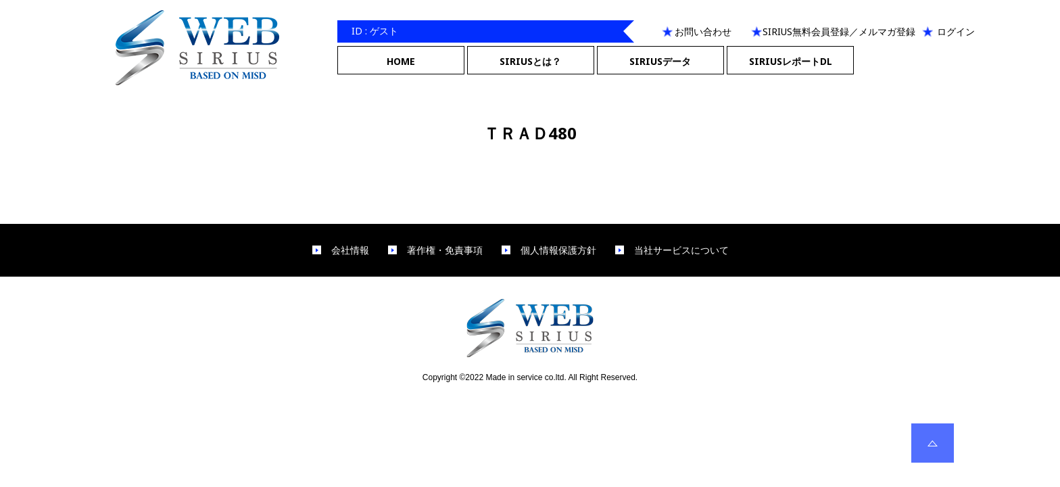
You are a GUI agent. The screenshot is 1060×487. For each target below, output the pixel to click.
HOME (401, 61)
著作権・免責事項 (445, 250)
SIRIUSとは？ (530, 61)
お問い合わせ (703, 31)
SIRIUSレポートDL (790, 61)
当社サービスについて (681, 250)
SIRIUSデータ (660, 61)
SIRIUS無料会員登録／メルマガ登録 (839, 31)
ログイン (956, 31)
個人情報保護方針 (558, 250)
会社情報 (350, 250)
